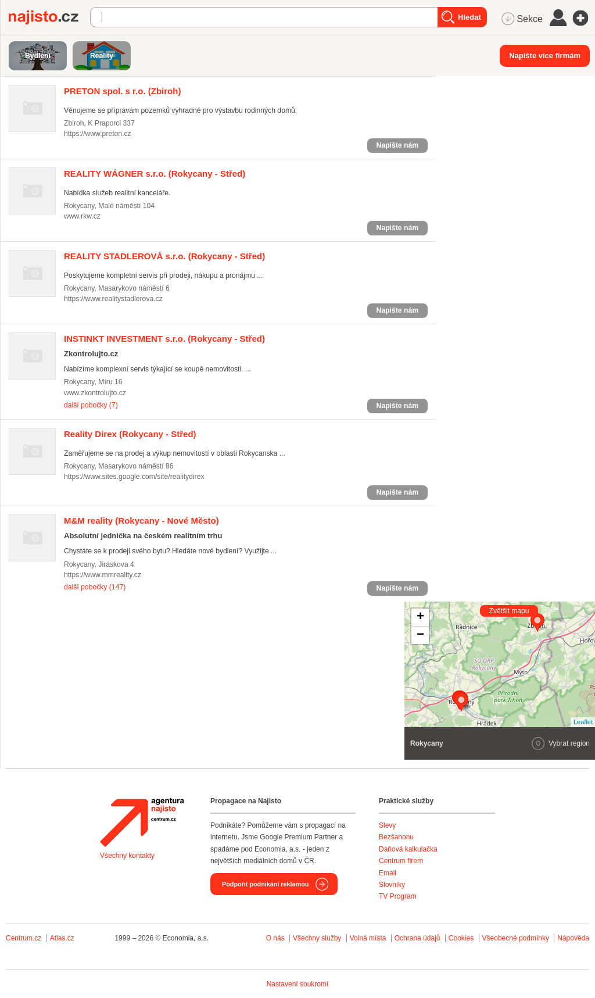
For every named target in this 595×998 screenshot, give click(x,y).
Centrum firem (401, 861)
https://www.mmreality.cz (102, 575)
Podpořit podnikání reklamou (265, 884)
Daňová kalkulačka (408, 849)
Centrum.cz (23, 938)
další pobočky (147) (95, 587)
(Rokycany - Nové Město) (141, 520)
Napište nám (397, 145)
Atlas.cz (62, 938)
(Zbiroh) (122, 91)
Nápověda (573, 938)
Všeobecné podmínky (515, 938)
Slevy (387, 825)
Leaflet (583, 721)
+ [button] (420, 617)
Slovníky (392, 885)
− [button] (420, 635)
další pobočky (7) (91, 405)
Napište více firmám (544, 55)
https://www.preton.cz (97, 134)
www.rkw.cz (82, 216)
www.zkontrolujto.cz (95, 393)
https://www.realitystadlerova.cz (113, 299)
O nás (275, 938)
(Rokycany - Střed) (154, 173)
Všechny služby (318, 938)
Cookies (461, 938)
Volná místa (368, 938)
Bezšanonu (396, 837)
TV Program (398, 896)
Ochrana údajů (417, 938)
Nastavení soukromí (298, 984)
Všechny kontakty (127, 856)
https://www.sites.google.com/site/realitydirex (134, 477)
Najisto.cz (49, 17)
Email (387, 873)
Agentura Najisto (142, 822)
